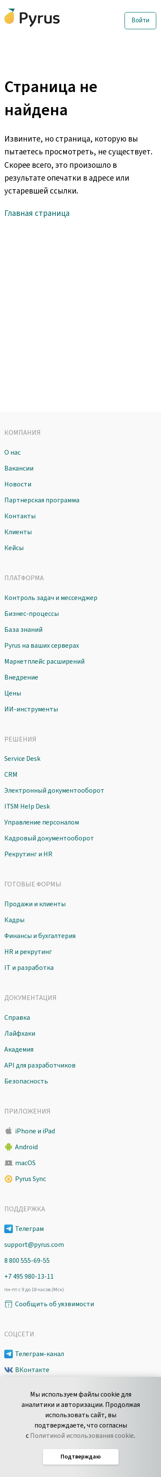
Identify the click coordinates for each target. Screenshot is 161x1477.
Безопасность (26, 1081)
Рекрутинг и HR (28, 854)
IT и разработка (29, 967)
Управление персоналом (41, 822)
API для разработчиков (40, 1065)
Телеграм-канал (39, 1354)
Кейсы (14, 548)
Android (26, 1147)
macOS (25, 1163)
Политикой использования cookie (82, 1435)
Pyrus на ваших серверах (41, 645)
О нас (12, 452)
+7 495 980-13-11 (29, 1276)
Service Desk (22, 758)
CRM (11, 774)
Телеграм (29, 1229)
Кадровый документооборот (49, 838)
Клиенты (18, 532)
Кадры (14, 920)
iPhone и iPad (35, 1131)
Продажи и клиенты (35, 904)
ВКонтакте (32, 1370)
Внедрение (21, 677)
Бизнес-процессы (31, 613)
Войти (140, 20)
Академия (18, 1049)
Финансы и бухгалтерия (40, 936)
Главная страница (37, 213)
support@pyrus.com (34, 1244)
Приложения (27, 1111)
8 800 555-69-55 (27, 1260)
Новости (17, 484)
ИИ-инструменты (31, 709)
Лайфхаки (19, 1033)
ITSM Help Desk (27, 806)
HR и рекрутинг (28, 952)
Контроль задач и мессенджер (50, 598)
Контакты (20, 516)
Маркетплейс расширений (44, 661)
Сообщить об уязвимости (54, 1304)
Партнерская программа (41, 500)
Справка (17, 1017)
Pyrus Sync (30, 1179)
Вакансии (18, 468)
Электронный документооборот (54, 790)
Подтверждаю (81, 1456)
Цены (12, 693)
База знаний (23, 629)
